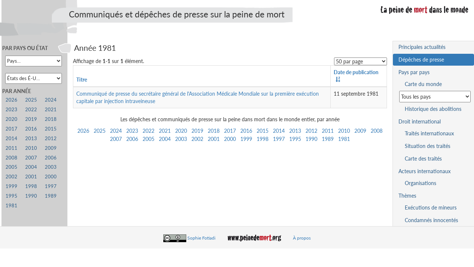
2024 (116, 131)
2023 (132, 131)
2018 (214, 131)
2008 (377, 131)
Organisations (420, 183)
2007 (116, 139)
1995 (295, 139)
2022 (148, 131)
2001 (214, 139)
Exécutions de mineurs (431, 207)
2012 (311, 131)
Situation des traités (427, 146)
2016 (246, 131)
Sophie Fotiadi (201, 238)
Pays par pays (414, 72)
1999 (246, 139)
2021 (165, 131)
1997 (279, 139)
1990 (311, 139)
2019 (197, 131)
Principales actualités (421, 47)
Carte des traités (423, 158)
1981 (344, 139)
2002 (197, 139)
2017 (230, 131)
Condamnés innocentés (431, 220)
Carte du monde (423, 84)
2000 (230, 139)
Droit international (419, 121)
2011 (328, 131)
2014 (279, 131)
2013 (295, 131)
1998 (262, 139)
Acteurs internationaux (424, 171)
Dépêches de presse (421, 59)
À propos (302, 238)
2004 (165, 139)
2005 (148, 139)
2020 (181, 131)
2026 (83, 131)
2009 (360, 131)
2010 (344, 131)
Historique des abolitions (433, 109)
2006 (132, 139)
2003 (181, 139)
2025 (100, 131)
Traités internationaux (429, 133)
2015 (262, 131)
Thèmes (407, 195)
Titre (81, 79)
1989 (328, 139)
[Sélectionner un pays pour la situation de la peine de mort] (435, 96)
